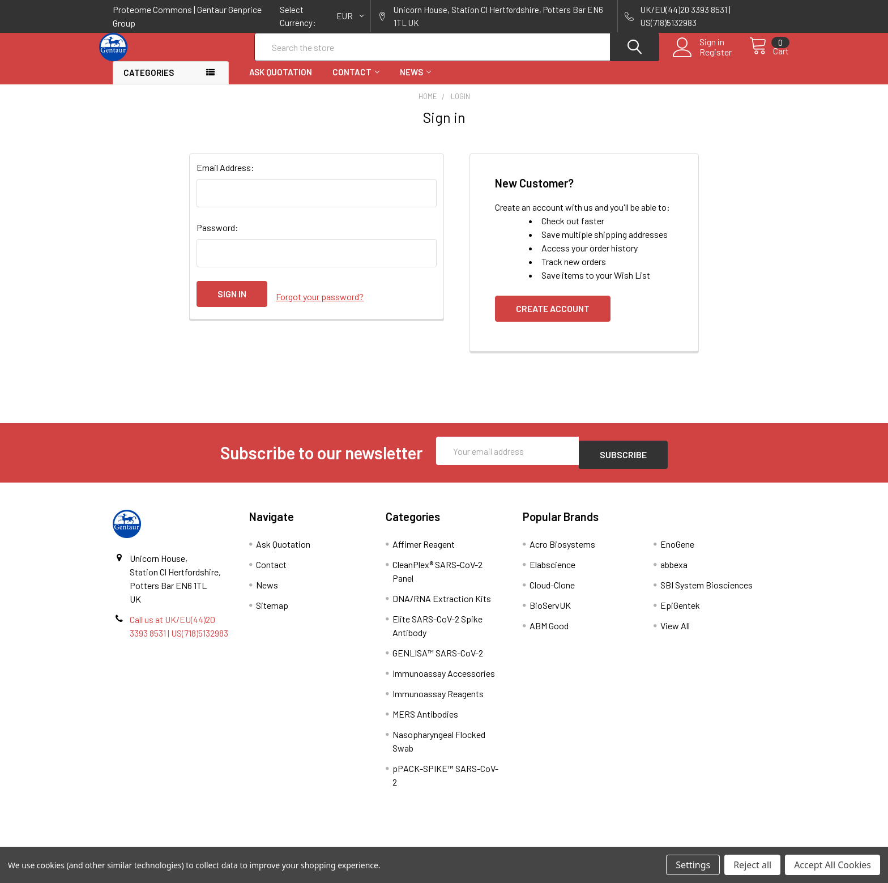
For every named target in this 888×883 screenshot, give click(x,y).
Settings (693, 865)
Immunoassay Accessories (443, 679)
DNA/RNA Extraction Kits (441, 604)
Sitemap (272, 611)
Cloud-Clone (552, 591)
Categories (148, 83)
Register (703, 59)
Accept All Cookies (832, 865)
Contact (355, 82)
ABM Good (549, 631)
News (415, 82)
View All (675, 631)
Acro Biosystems (562, 550)
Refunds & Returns (527, 842)
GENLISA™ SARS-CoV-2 (437, 659)
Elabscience (552, 570)
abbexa (674, 570)
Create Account (553, 318)
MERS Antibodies (425, 720)
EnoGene (677, 550)
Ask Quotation (280, 82)
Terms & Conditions (196, 842)
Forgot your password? (320, 303)
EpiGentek (680, 611)
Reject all (752, 865)
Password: (217, 237)
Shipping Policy (361, 842)
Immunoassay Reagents (438, 699)
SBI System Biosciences (706, 591)
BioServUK (550, 611)
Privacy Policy (692, 842)
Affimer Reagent (423, 550)
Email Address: (225, 177)
